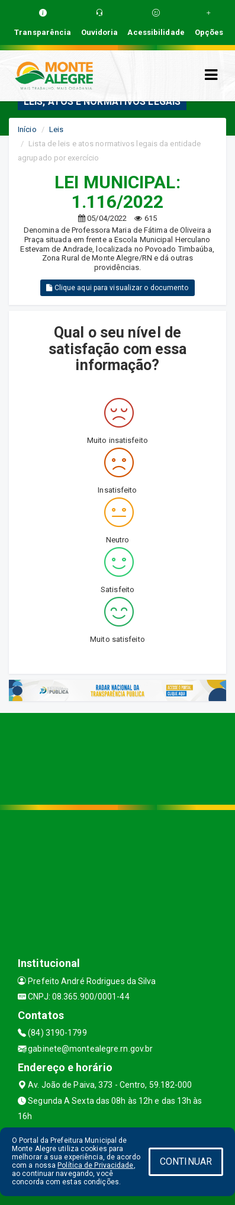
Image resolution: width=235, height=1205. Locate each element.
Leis (56, 129)
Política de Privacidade (95, 1165)
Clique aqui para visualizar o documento (117, 288)
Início (27, 129)
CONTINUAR (186, 1161)
